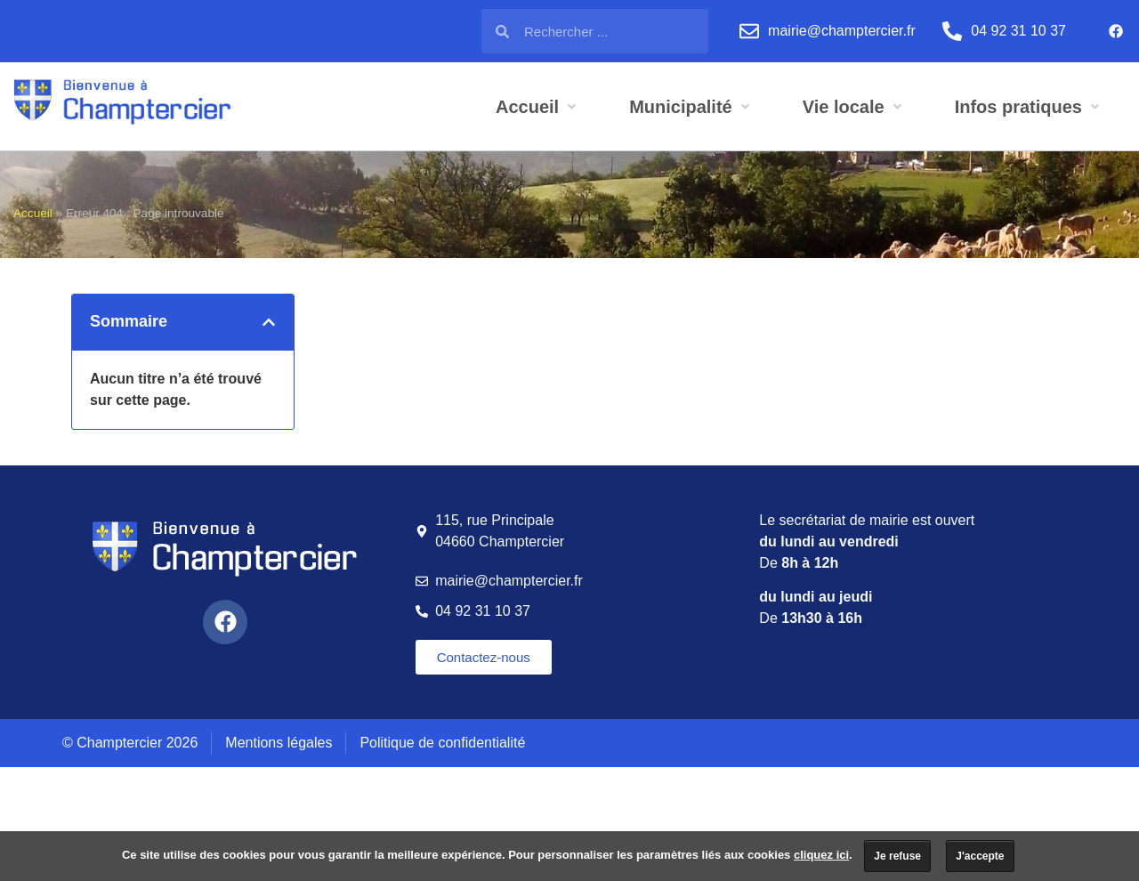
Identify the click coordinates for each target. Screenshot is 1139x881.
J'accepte (980, 856)
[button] (269, 322)
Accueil (33, 213)
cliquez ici (821, 854)
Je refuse (897, 856)
